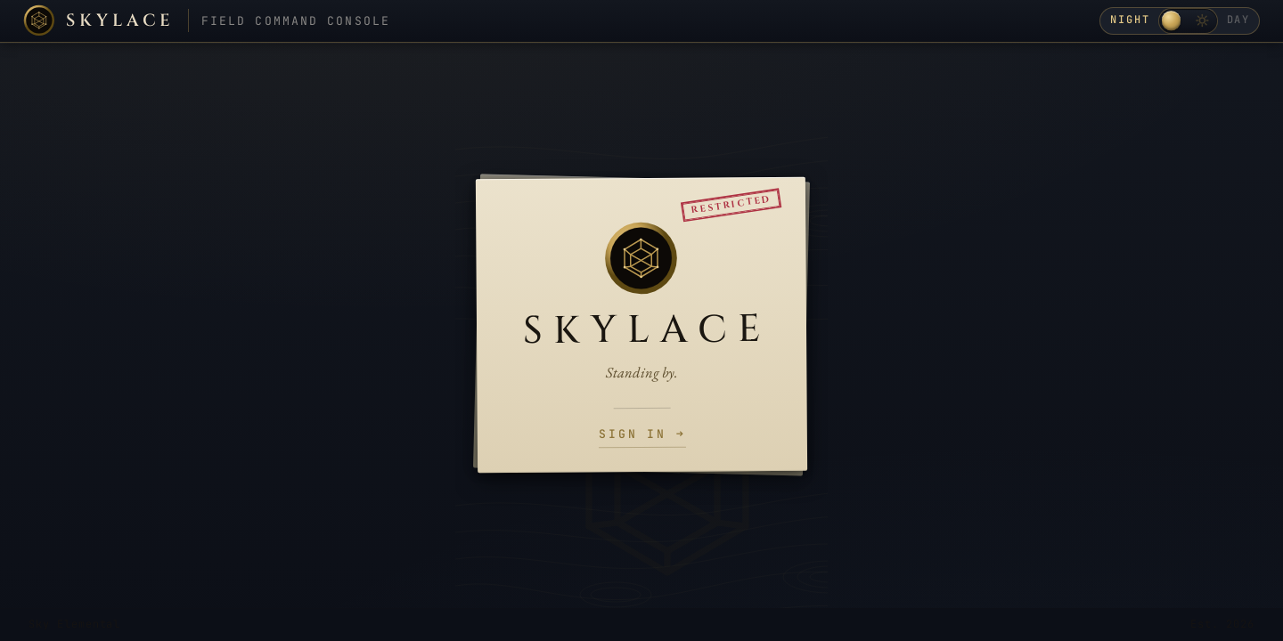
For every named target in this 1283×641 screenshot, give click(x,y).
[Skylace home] (99, 20)
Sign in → (642, 434)
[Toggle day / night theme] (1188, 21)
